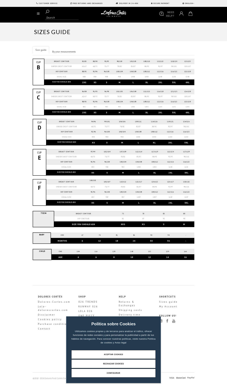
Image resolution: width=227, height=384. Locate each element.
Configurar (113, 373)
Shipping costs (130, 310)
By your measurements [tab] (64, 51)
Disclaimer (46, 314)
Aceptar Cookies (113, 354)
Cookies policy (50, 319)
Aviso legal (120, 342)
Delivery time (129, 314)
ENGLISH (189, 3)
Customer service (48, 3)
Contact (44, 328)
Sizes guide (168, 301)
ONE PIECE (86, 315)
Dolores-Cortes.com (54, 301)
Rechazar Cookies (113, 364)
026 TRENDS (88, 301)
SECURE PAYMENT (161, 3)
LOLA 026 (85, 311)
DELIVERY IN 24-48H (128, 3)
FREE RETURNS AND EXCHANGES (88, 3)
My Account (168, 306)
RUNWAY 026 (88, 306)
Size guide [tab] (40, 49)
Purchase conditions (54, 324)
